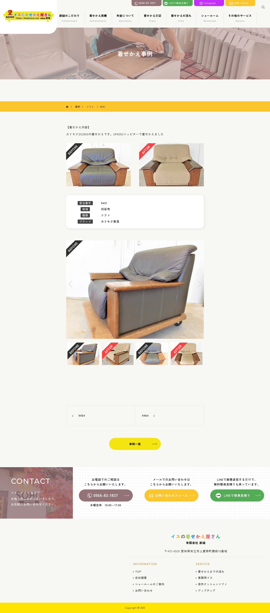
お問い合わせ (144, 590)
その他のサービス (240, 17)
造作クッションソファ (212, 584)
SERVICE (203, 564)
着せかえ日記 (152, 17)
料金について (125, 17)
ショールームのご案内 (149, 584)
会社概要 (141, 578)
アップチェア (207, 590)
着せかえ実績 (98, 17)
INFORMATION (145, 564)
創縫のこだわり (69, 17)
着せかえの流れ (181, 17)
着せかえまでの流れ (211, 571)
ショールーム (210, 17)
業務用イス (205, 578)
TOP (138, 571)
